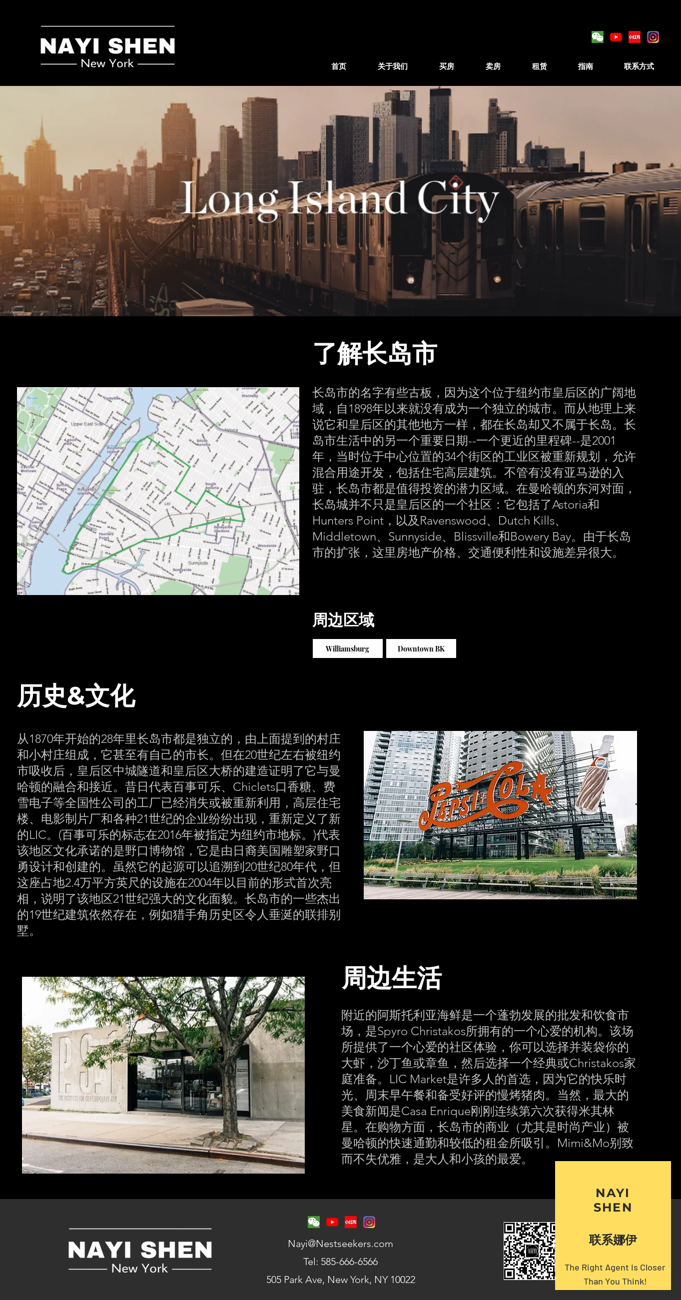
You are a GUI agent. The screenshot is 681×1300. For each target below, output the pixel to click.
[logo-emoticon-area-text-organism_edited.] (598, 37)
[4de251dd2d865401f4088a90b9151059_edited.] (635, 37)
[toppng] (653, 37)
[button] (447, 61)
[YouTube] (616, 37)
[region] (613, 1225)
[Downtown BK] (421, 648)
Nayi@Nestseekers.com (340, 1244)
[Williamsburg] (347, 648)
